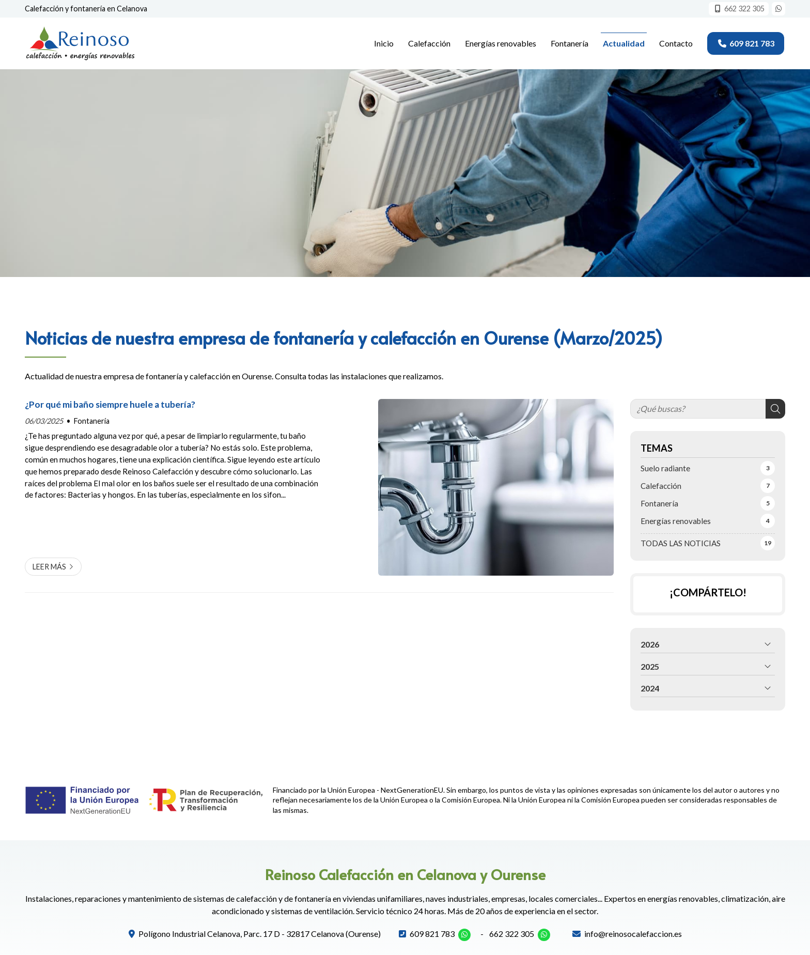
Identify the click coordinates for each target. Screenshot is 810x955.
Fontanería (92, 421)
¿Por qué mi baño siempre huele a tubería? (110, 404)
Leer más (49, 566)
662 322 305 (511, 933)
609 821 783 (432, 933)
